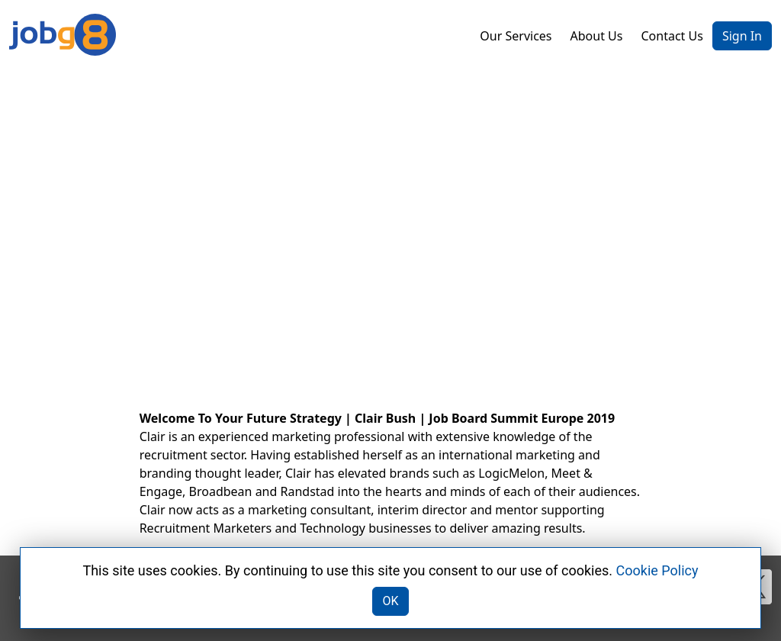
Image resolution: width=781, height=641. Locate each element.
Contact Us (671, 35)
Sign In (742, 35)
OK (390, 601)
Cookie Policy (657, 570)
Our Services (515, 35)
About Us (596, 35)
